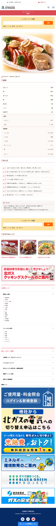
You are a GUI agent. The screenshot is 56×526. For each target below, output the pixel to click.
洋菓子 (6, 299)
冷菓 (6, 309)
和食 (6, 333)
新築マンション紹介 (8, 374)
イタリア (7, 339)
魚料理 (6, 305)
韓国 (6, 335)
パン (6, 311)
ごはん (6, 307)
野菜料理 (7, 297)
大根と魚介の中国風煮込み (8, 257)
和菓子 (6, 314)
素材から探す (6, 294)
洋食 (6, 331)
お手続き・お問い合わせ (14, 2)
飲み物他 (7, 320)
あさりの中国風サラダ (25, 257)
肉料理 (6, 303)
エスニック (7, 341)
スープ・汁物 (8, 301)
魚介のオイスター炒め (44, 257)
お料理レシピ (5, 288)
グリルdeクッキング (8, 363)
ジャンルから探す (7, 328)
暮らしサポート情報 (7, 351)
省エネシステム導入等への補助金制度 (13, 368)
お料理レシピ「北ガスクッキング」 (12, 357)
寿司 (6, 316)
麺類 (6, 313)
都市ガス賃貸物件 (7, 379)
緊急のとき (42, 2)
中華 (6, 337)
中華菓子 (7, 318)
